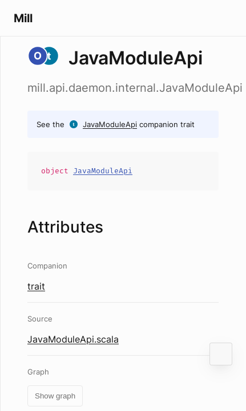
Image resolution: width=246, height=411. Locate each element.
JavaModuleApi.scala (73, 339)
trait (36, 286)
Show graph (55, 396)
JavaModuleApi (110, 124)
